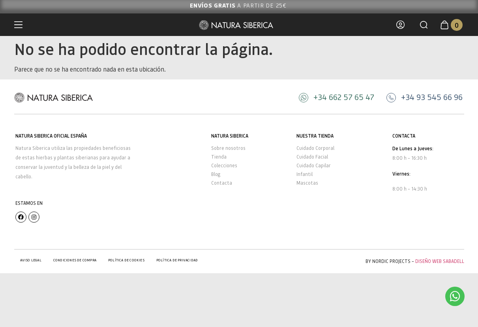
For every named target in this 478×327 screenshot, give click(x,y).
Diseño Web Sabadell (439, 261)
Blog (215, 174)
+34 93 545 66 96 (432, 97)
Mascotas (307, 183)
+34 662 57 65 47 (343, 97)
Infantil (304, 174)
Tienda (219, 157)
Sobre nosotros (228, 148)
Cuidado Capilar (313, 165)
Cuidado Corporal (315, 148)
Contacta (221, 183)
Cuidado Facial (312, 157)
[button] (423, 24)
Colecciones (224, 165)
